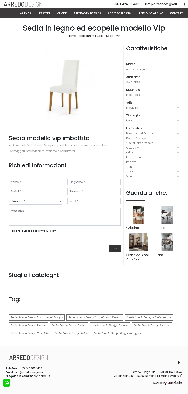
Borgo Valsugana (137, 138)
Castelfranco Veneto (139, 143)
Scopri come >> (40, 376)
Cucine (62, 13)
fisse (129, 120)
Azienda (25, 13)
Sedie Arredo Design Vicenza (152, 325)
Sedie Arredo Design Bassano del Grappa (37, 317)
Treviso (130, 171)
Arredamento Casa (87, 13)
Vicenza (131, 176)
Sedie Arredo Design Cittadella (30, 333)
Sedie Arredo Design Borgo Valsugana (118, 333)
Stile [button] (129, 103)
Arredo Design (135, 69)
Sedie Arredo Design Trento (69, 325)
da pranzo (133, 82)
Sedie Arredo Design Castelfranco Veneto (94, 317)
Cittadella (132, 148)
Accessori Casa (119, 13)
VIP (118, 36)
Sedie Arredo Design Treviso (28, 325)
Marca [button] (130, 64)
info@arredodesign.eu (29, 372)
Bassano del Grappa (140, 133)
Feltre (129, 152)
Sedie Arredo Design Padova (110, 325)
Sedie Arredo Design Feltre (71, 333)
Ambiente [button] (133, 77)
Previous (15, 87)
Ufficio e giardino (150, 13)
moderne (132, 107)
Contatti (177, 13)
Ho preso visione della (34, 231)
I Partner (44, 13)
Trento (130, 167)
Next (114, 87)
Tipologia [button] (133, 115)
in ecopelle (133, 95)
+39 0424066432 (31, 368)
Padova (131, 162)
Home (72, 36)
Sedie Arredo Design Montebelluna (149, 317)
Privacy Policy (47, 231)
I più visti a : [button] (134, 128)
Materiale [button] (133, 90)
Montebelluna (135, 157)
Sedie (109, 36)
